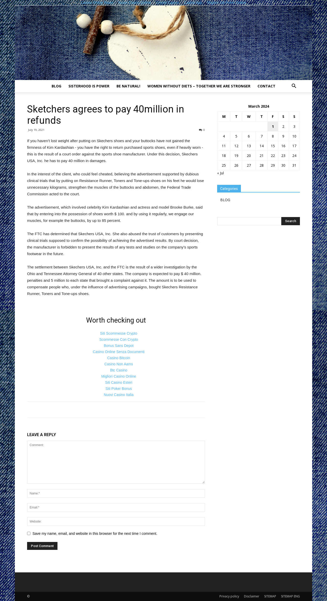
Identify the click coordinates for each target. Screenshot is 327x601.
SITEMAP (270, 596)
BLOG (56, 86)
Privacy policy (229, 596)
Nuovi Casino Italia (119, 395)
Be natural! (128, 86)
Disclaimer (251, 596)
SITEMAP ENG (290, 596)
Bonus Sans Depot (119, 346)
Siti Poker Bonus (119, 389)
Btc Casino (118, 370)
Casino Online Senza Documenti (118, 352)
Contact (266, 86)
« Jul (220, 173)
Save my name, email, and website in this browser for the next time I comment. (94, 533)
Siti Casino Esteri (118, 382)
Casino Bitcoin (118, 358)
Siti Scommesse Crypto (118, 333)
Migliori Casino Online (118, 376)
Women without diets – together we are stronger (198, 86)
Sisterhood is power (88, 86)
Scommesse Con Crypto (118, 339)
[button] (294, 86)
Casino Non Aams (118, 364)
